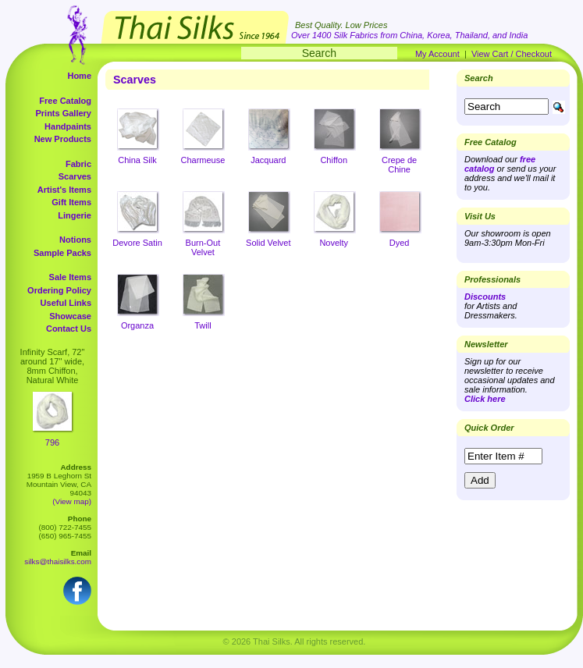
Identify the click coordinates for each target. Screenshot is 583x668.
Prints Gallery (63, 113)
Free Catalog (65, 100)
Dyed (399, 242)
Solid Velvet (268, 242)
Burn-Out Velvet (203, 247)
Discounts (485, 296)
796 (52, 442)
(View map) (71, 501)
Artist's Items (64, 189)
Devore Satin (137, 242)
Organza (137, 325)
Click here (485, 398)
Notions (75, 239)
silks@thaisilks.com (57, 561)
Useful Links (66, 302)
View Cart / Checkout (511, 54)
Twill (202, 325)
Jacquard (268, 160)
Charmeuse (202, 160)
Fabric (78, 164)
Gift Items (71, 202)
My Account (437, 54)
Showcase (70, 316)
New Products (62, 139)
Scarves (75, 176)
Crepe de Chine (399, 164)
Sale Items (70, 277)
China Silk (137, 160)
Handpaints (67, 126)
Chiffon (333, 160)
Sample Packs (62, 253)
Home (79, 75)
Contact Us (68, 328)
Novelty (333, 242)
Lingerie (74, 215)
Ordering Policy (59, 290)
